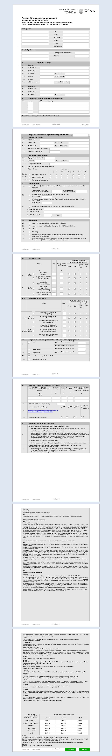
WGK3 (78, 406)
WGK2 (71, 406)
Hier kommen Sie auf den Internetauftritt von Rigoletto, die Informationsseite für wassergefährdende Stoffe (43, 411)
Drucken (84, 749)
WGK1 (64, 406)
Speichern (70, 749)
